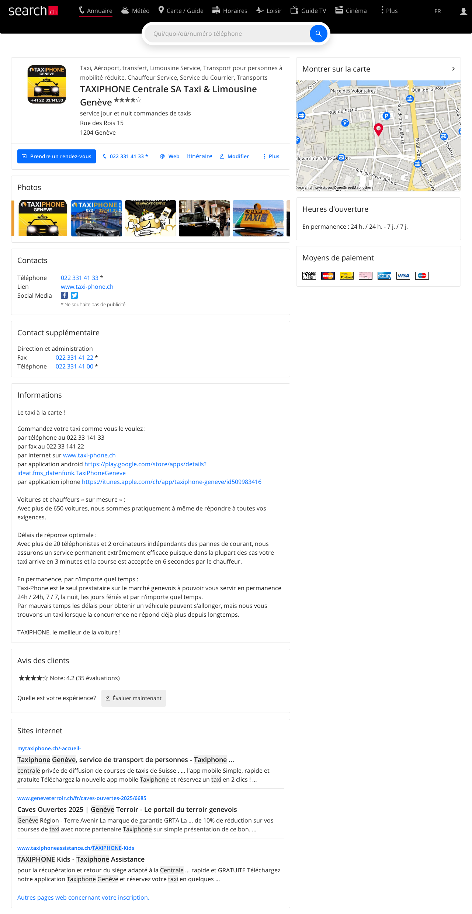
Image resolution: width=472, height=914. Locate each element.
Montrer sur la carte (336, 69)
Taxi (85, 68)
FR (437, 11)
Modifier (238, 156)
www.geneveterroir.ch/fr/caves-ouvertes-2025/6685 (81, 798)
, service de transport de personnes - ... (125, 759)
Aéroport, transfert (120, 68)
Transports (252, 77)
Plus (274, 156)
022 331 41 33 (79, 278)
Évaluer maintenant (137, 698)
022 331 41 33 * (129, 156)
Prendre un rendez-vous (60, 156)
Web (174, 156)
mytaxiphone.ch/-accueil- (49, 748)
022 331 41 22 (74, 357)
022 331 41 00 (74, 366)
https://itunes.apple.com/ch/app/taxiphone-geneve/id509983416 (171, 482)
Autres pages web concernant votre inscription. (83, 897)
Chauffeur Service (152, 77)
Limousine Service (175, 68)
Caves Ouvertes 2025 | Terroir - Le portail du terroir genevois (127, 809)
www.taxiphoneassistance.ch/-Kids (75, 847)
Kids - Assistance (81, 859)
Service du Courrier (207, 77)
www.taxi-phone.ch (87, 287)
